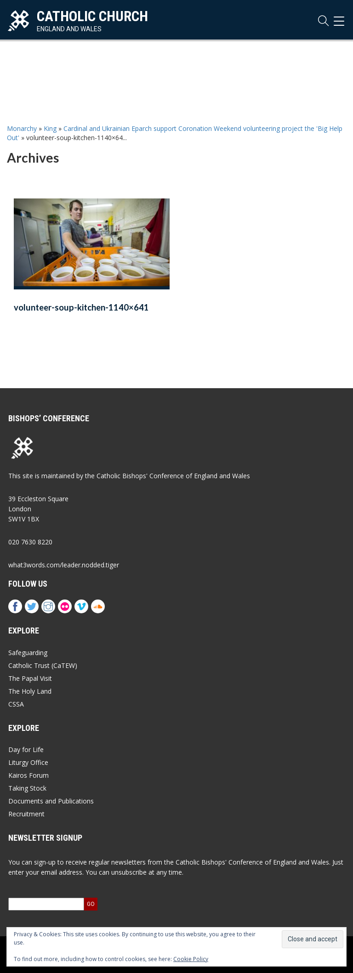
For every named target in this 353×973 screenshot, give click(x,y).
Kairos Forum (28, 775)
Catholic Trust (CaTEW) (42, 665)
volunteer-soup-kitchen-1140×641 (81, 307)
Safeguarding (27, 652)
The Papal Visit (30, 678)
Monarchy (22, 128)
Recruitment (26, 813)
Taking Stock (27, 788)
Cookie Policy (190, 959)
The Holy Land (29, 691)
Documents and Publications (51, 801)
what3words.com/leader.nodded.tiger (63, 564)
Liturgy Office (28, 762)
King (50, 128)
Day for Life (26, 749)
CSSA (16, 704)
